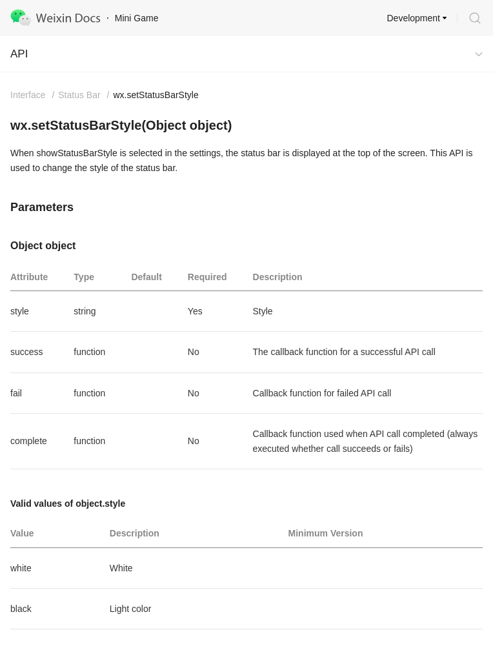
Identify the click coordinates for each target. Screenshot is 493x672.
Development (414, 18)
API (19, 54)
